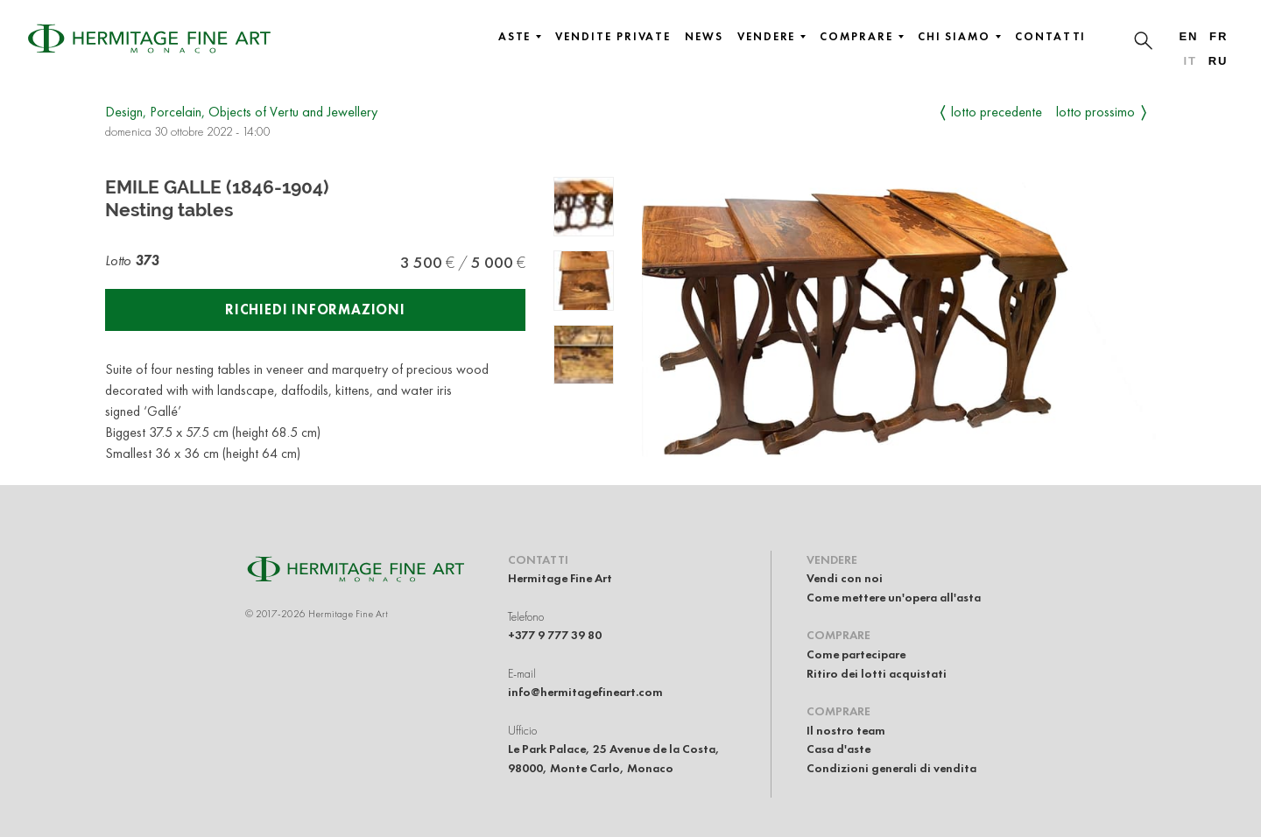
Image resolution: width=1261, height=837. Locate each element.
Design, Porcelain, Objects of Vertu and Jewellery (241, 111)
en (1188, 36)
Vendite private (613, 37)
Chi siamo (959, 37)
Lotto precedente (996, 111)
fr (1218, 36)
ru (1218, 60)
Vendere (771, 37)
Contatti (1050, 37)
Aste (520, 37)
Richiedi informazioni (315, 309)
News (704, 37)
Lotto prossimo (1095, 111)
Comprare (861, 37)
